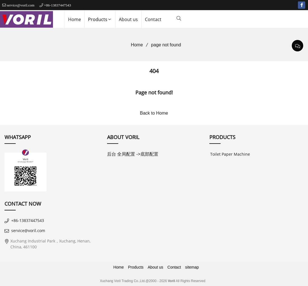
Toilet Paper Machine (230, 154)
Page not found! (154, 92)
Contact (153, 19)
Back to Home (154, 113)
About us (128, 19)
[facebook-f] (301, 5)
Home (74, 19)
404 (154, 71)
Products (100, 19)
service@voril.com (20, 5)
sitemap (192, 267)
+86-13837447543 (57, 5)
